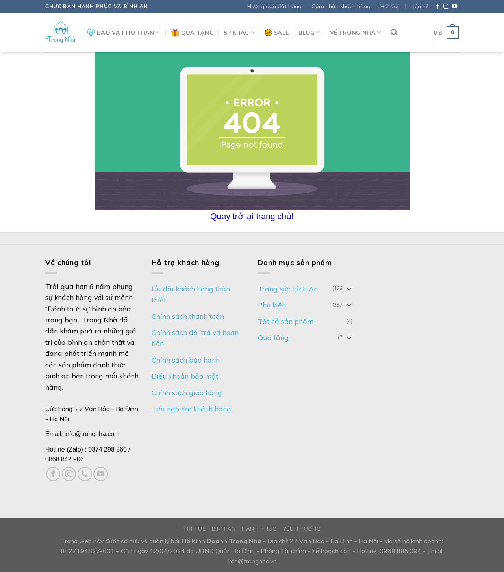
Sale (276, 33)
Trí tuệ (194, 528)
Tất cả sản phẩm (285, 321)
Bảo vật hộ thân (123, 33)
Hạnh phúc (259, 528)
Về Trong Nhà (355, 32)
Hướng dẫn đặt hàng (274, 6)
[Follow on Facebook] (437, 6)
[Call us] (85, 474)
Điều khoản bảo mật (185, 376)
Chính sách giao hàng (187, 392)
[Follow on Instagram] (445, 6)
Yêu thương (302, 528)
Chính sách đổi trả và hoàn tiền (195, 338)
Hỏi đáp (390, 6)
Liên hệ (420, 6)
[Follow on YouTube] (454, 6)
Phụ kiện (272, 304)
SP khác (239, 32)
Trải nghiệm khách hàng (191, 408)
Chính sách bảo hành (186, 359)
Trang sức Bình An (288, 288)
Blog (309, 32)
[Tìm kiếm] (394, 32)
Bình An (224, 528)
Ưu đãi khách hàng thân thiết (191, 294)
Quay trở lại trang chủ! (252, 216)
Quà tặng (192, 33)
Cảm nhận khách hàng (341, 6)
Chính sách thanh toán (188, 316)
